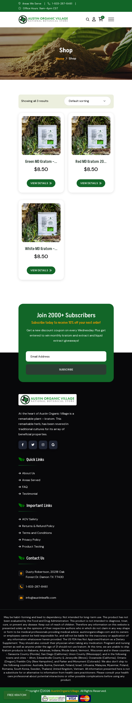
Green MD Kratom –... (41, 162)
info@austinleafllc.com (41, 598)
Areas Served (31, 480)
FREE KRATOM (16, 695)
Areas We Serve (31, 3)
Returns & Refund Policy (38, 526)
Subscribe (66, 369)
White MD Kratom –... (41, 249)
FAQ (25, 487)
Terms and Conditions (37, 533)
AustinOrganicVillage (65, 691)
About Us (28, 473)
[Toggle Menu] (111, 19)
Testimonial (29, 494)
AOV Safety (30, 519)
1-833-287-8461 (62, 3)
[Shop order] (87, 101)
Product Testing (33, 546)
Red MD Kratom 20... (91, 162)
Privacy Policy (31, 540)
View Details (41, 183)
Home (60, 58)
